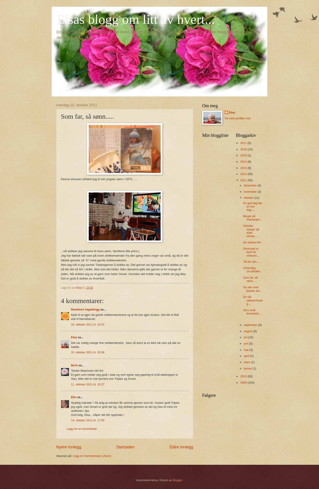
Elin (73, 397)
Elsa (74, 337)
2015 (244, 155)
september (251, 325)
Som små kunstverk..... (252, 313)
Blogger (177, 480)
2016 (244, 149)
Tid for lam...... (252, 261)
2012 (244, 174)
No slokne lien (252, 242)
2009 (244, 382)
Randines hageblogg (85, 309)
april (247, 356)
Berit (74, 365)
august (248, 331)
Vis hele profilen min (238, 118)
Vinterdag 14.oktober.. (252, 269)
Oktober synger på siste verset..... (251, 231)
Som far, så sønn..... (250, 279)
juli (246, 337)
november (250, 191)
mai (246, 349)
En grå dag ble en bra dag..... (252, 206)
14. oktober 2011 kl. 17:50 (87, 420)
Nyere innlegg (68, 447)
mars (247, 362)
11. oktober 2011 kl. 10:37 (87, 384)
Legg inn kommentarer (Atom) (92, 456)
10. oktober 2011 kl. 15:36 (87, 352)
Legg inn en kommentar (81, 428)
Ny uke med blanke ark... (252, 289)
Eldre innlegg (181, 447)
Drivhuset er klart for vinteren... (251, 252)
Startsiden (125, 447)
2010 (244, 376)
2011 (244, 180)
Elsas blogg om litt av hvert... (135, 19)
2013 (244, 168)
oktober (249, 197)
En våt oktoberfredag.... (253, 300)
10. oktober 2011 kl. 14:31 (87, 324)
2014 (244, 161)
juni (246, 343)
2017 (244, 143)
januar (248, 368)
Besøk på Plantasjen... (252, 217)
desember (250, 185)
